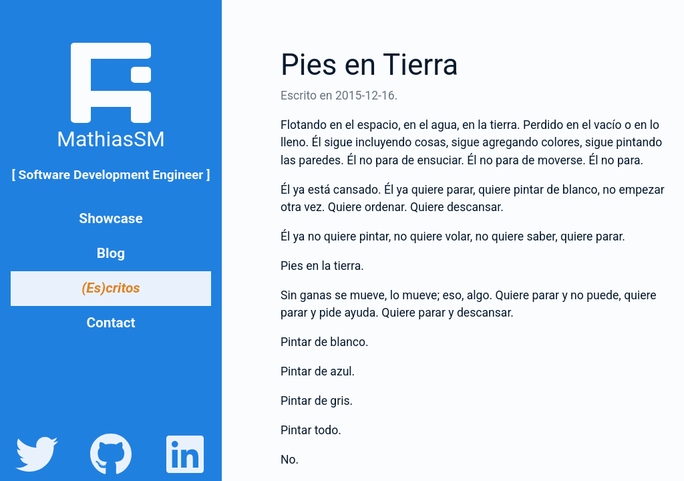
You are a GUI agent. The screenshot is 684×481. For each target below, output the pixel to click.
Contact (110, 323)
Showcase (110, 218)
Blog (111, 253)
